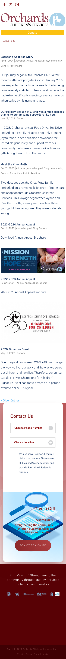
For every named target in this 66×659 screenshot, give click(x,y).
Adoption (20, 60)
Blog (45, 60)
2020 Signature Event (15, 349)
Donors (5, 66)
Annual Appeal (34, 60)
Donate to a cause (33, 545)
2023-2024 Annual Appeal (18, 225)
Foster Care (16, 66)
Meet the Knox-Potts (14, 164)
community (55, 60)
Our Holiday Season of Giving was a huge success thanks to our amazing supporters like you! (32, 113)
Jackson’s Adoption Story (17, 57)
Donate (32, 32)
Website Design (25, 654)
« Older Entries (10, 400)
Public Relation (31, 173)
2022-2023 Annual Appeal (18, 279)
